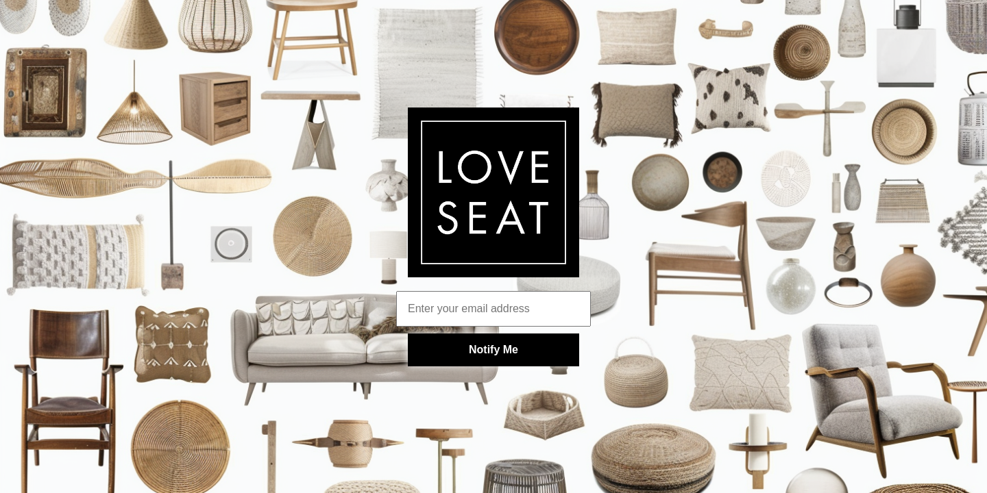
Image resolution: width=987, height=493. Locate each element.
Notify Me (493, 349)
